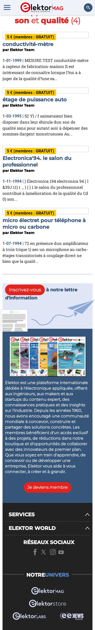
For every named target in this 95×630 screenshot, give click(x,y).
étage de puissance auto (35, 100)
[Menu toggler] (7, 7)
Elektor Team (22, 50)
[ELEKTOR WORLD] (49, 528)
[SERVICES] (49, 514)
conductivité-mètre (28, 44)
